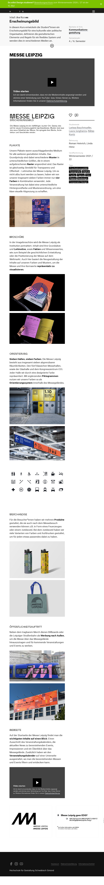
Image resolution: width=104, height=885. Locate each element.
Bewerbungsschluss (43, 2)
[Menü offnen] (93, 11)
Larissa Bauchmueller (80, 136)
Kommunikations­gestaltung (78, 39)
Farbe (73, 184)
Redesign (82, 187)
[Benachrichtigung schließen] (100, 4)
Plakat (73, 187)
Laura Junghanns (78, 139)
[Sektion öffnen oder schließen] (52, 54)
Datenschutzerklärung (56, 109)
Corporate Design (79, 191)
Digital (85, 181)
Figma (80, 184)
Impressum (55, 872)
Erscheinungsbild (79, 177)
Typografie (75, 181)
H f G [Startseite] (20, 14)
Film (88, 184)
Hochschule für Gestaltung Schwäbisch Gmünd (31, 879)
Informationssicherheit (87, 872)
